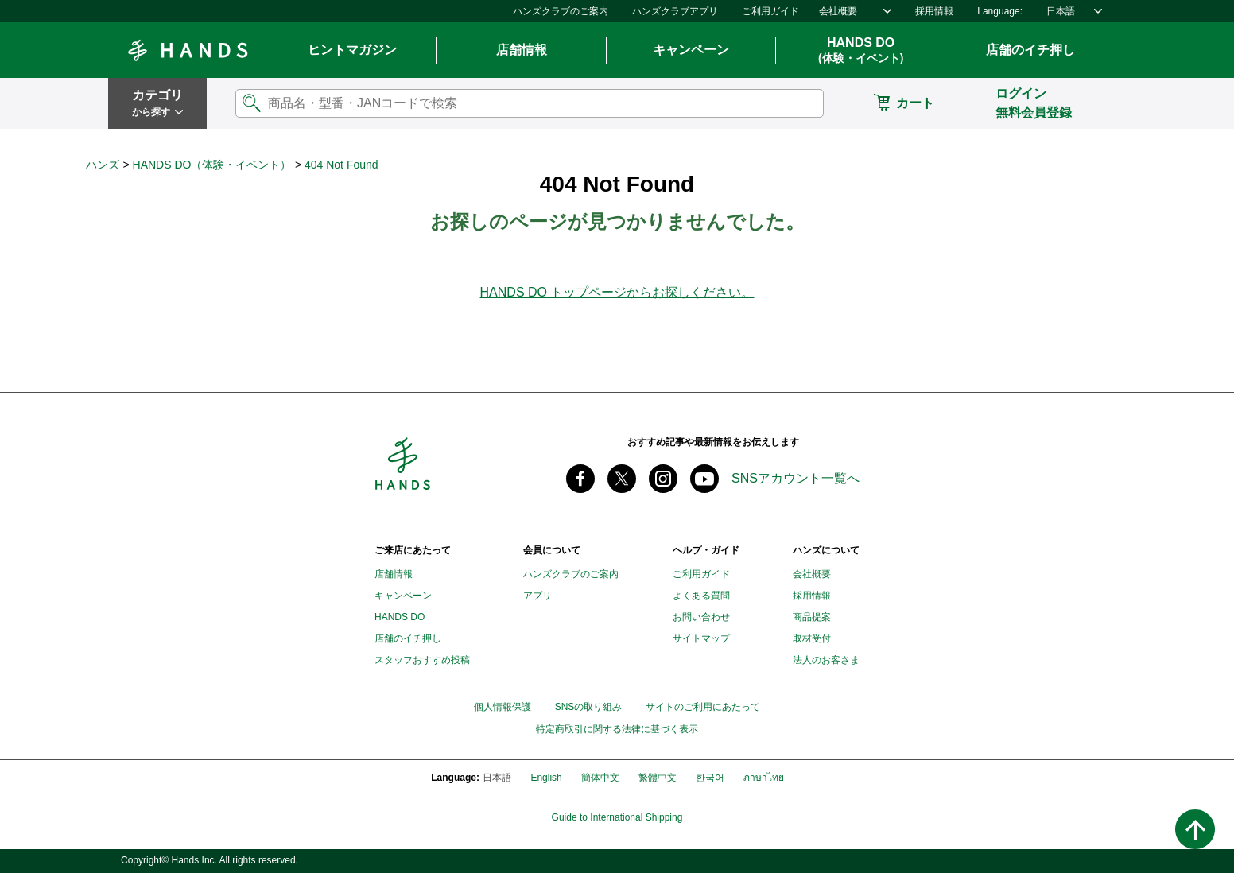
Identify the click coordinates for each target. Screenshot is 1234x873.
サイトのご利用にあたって (703, 706)
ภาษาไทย (763, 777)
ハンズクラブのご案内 (560, 11)
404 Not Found (341, 164)
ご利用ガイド (770, 11)
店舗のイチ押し (1030, 49)
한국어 (710, 777)
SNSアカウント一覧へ (795, 478)
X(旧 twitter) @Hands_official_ (621, 478)
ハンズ (102, 164)
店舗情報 (521, 49)
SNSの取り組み (589, 706)
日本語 (1060, 11)
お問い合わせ (701, 617)
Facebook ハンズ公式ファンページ (580, 478)
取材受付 (812, 638)
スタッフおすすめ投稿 (422, 659)
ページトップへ (1195, 829)
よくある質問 (701, 595)
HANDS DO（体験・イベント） (212, 164)
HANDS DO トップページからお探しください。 (617, 292)
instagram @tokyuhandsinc (663, 478)
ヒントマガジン (352, 49)
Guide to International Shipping (617, 818)
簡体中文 (600, 777)
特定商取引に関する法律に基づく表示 (617, 729)
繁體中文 (657, 777)
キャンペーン (691, 49)
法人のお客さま (826, 659)
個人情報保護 (502, 706)
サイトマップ (701, 638)
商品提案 (812, 617)
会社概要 (838, 11)
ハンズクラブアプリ (675, 11)
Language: (1000, 11)
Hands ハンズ (187, 50)
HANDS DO (860, 51)
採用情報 (934, 11)
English (545, 777)
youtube (704, 478)
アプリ (537, 595)
